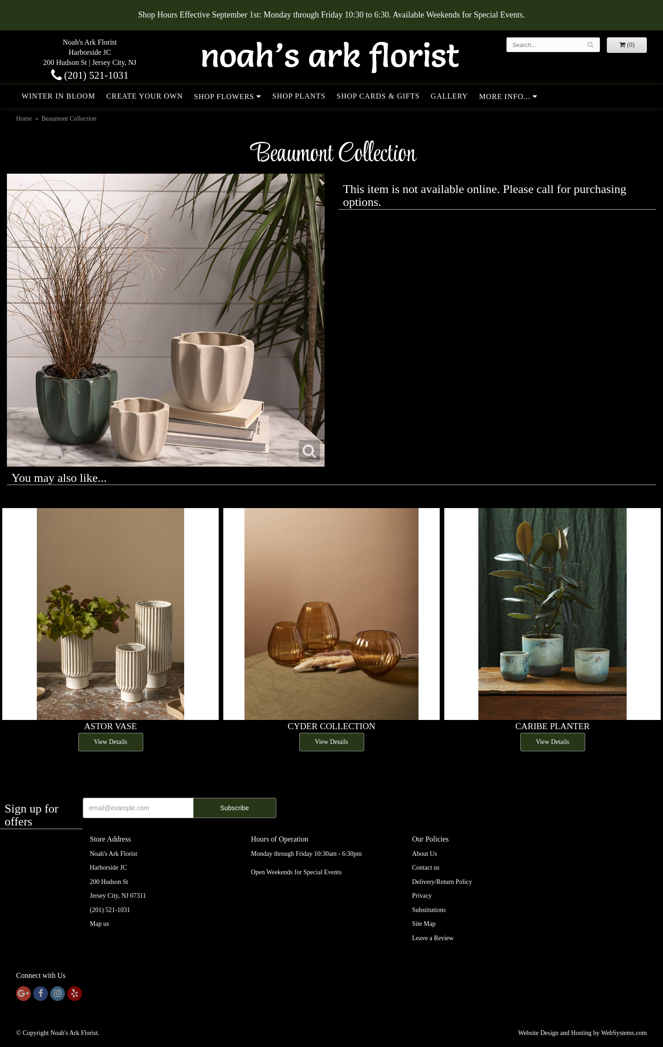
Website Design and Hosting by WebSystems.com (582, 1032)
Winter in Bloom (58, 96)
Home (24, 118)
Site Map (424, 923)
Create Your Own (144, 96)
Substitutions (429, 910)
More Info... (504, 96)
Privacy (422, 895)
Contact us (426, 867)
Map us (99, 923)
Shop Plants (299, 96)
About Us (424, 853)
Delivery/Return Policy (442, 881)
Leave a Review (433, 938)
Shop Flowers (224, 96)
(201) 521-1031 (90, 75)
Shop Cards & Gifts (378, 96)
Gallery (449, 96)
